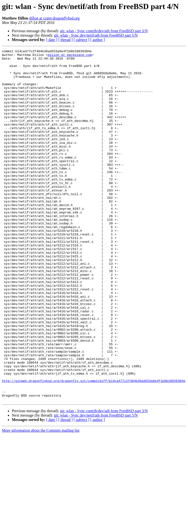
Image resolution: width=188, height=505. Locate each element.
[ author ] (97, 40)
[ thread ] (65, 40)
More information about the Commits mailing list (40, 501)
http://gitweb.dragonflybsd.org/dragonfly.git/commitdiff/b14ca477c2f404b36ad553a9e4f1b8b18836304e (93, 447)
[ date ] (51, 40)
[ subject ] (81, 40)
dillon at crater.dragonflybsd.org (54, 18)
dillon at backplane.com (70, 56)
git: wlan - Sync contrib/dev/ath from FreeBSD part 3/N (104, 31)
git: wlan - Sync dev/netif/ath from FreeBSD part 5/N (96, 35)
